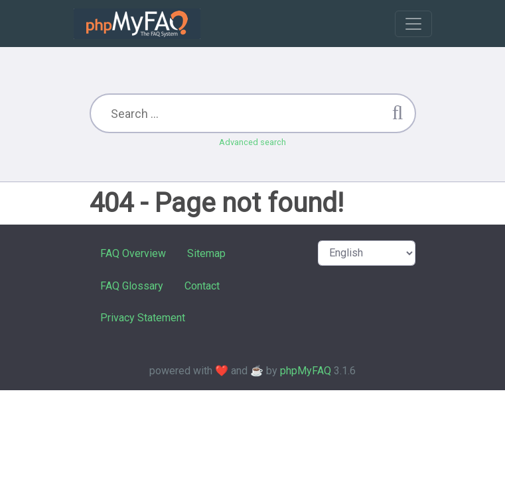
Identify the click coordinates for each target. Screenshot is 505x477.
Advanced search (252, 142)
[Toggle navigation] (413, 24)
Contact (202, 286)
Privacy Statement (142, 317)
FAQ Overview (133, 253)
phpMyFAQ (305, 370)
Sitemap (206, 253)
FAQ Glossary (131, 286)
